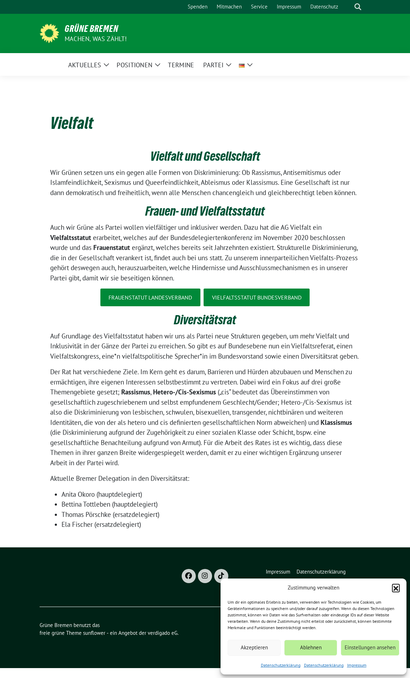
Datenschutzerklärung (280, 665)
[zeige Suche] (358, 7)
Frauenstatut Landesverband (150, 297)
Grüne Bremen (91, 28)
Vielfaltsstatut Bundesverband (256, 297)
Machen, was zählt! (96, 39)
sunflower (94, 632)
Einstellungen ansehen (370, 647)
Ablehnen (311, 647)
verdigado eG (162, 632)
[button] (395, 587)
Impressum (357, 665)
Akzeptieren (254, 647)
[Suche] (348, 7)
